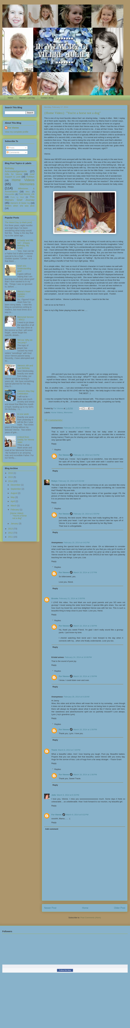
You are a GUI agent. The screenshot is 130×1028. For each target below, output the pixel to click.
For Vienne (64, 455)
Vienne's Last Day (27, 98)
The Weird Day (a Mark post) (18, 222)
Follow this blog (65, 970)
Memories (68, 412)
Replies (57, 450)
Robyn (54, 481)
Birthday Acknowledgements (16, 170)
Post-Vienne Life (26, 194)
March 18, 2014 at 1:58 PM (85, 626)
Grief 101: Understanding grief (24, 268)
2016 (10, 473)
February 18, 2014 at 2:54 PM (86, 455)
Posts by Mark (17, 197)
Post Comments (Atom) (90, 917)
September (16, 489)
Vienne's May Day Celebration (25, 392)
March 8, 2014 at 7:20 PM (69, 750)
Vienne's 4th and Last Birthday (25, 366)
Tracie (54, 750)
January (15, 523)
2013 (10, 528)
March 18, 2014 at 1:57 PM (85, 572)
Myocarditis (10, 194)
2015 (10, 477)
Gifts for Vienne (13, 174)
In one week (23, 414)
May (13, 497)
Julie (53, 795)
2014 (10, 481)
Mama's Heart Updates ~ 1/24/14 (24, 294)
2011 (10, 537)
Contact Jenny (47, 98)
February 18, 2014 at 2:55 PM (86, 514)
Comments (13, 152)
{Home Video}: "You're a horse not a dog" (18, 516)
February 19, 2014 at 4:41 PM (76, 542)
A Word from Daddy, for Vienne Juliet (25, 439)
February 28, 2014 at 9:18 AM (76, 697)
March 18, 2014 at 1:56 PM (85, 729)
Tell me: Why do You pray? (24, 341)
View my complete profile (16, 132)
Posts (10, 147)
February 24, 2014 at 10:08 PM (78, 657)
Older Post (119, 908)
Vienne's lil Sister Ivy (20, 203)
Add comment (51, 829)
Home (10, 98)
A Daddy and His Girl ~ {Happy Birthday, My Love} (25, 244)
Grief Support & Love (19, 175)
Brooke (54, 598)
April (13, 501)
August (14, 493)
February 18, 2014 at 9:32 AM (71, 481)
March (14, 505)
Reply (53, 444)
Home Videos (57, 412)
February (15, 509)
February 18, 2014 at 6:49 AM (76, 428)
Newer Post (50, 908)
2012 (10, 533)
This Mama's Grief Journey (19, 198)
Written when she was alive (19, 206)
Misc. (28, 192)
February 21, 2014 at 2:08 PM (72, 598)
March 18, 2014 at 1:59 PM (85, 676)
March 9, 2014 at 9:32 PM (77, 814)
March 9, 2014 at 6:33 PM (68, 795)
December (16, 485)
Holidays (30, 177)
